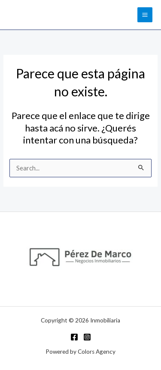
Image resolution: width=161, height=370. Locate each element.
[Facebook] (74, 337)
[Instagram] (87, 337)
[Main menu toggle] (144, 14)
